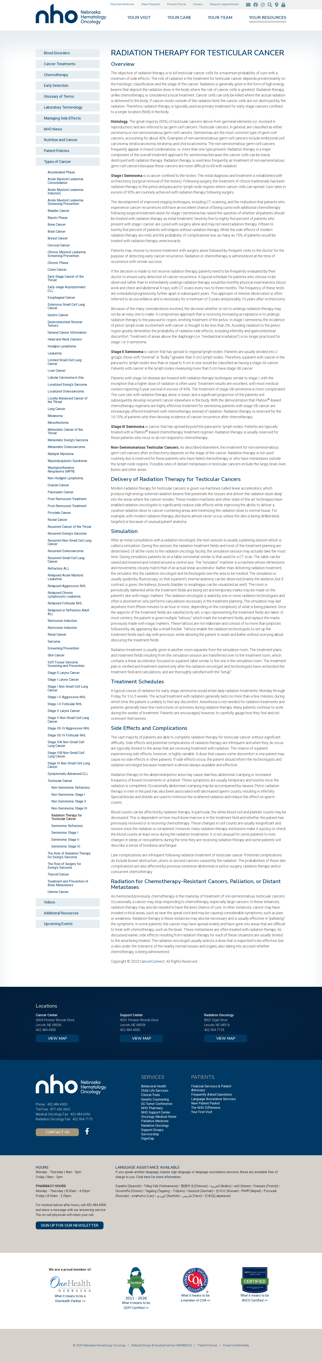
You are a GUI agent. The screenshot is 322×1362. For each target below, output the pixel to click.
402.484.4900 (46, 1030)
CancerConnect (152, 961)
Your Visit (139, 18)
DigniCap (147, 1138)
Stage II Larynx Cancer (64, 711)
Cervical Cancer (59, 245)
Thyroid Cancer (58, 874)
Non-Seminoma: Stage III (69, 808)
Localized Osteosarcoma (66, 391)
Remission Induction (62, 621)
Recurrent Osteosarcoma (65, 551)
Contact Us (57, 1132)
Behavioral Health (153, 1086)
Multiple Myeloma (61, 454)
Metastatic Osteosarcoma (66, 447)
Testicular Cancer (60, 781)
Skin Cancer (56, 655)
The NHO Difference (205, 1108)
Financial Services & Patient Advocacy (211, 1088)
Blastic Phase (58, 218)
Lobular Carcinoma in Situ (66, 378)
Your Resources (267, 18)
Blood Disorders (57, 53)
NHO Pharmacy (152, 1108)
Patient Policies (56, 151)
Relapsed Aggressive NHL (67, 586)
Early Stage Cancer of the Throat (66, 278)
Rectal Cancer (57, 520)
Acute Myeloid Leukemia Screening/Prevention (65, 202)
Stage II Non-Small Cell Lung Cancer (68, 719)
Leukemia (55, 353)
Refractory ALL (58, 568)
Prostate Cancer (59, 513)
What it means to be (254, 1295)
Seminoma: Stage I (64, 833)
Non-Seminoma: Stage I (68, 795)
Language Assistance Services (213, 1099)
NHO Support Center (155, 1112)
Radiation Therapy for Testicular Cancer (66, 817)
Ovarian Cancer (58, 485)
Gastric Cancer (58, 315)
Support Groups (152, 1130)
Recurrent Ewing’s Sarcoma (67, 533)
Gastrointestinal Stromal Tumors (65, 324)
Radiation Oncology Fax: (53, 1119)
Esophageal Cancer (61, 298)
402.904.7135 (214, 1030)
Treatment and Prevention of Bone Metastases (68, 883)
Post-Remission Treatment (67, 499)
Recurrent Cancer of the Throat (69, 527)
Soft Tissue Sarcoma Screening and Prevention (66, 664)
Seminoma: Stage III (65, 846)
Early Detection (56, 85)
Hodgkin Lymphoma (62, 346)
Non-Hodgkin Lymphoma (65, 478)
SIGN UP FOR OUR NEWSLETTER (69, 1225)
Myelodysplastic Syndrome (67, 461)
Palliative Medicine (155, 1121)
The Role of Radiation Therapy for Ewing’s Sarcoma (69, 855)
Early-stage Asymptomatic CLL (67, 289)
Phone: (41, 1104)
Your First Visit (201, 1112)
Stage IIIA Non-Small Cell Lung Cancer (66, 744)
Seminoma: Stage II (65, 840)
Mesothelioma (58, 423)
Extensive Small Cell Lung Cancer (66, 306)
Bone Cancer (57, 224)
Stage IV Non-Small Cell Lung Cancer (69, 765)
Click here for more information (158, 1177)
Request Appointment (224, 4)
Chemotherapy (56, 75)
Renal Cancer (57, 634)
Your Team (220, 18)
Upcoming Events (58, 924)
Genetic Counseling (155, 1099)
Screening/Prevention (63, 648)
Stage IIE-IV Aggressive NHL (69, 728)
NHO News (53, 129)
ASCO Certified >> (255, 1300)
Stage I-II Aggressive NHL (67, 697)
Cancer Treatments (60, 64)
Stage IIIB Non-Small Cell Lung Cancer (66, 754)
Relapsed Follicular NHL (65, 603)
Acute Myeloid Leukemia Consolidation (65, 181)
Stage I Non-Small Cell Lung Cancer (68, 688)
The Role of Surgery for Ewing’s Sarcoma (64, 866)
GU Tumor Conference (156, 1104)
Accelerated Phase (61, 172)
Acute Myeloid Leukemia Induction (65, 191)
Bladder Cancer (58, 211)
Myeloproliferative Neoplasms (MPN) (61, 469)
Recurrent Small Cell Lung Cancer (66, 560)
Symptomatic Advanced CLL (68, 774)
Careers (198, 4)
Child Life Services (154, 1091)
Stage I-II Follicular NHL (65, 704)
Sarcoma (54, 641)
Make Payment (150, 4)
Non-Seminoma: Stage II (68, 801)
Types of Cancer (57, 161)
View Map (57, 1038)
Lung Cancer (56, 409)
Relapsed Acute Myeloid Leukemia (65, 577)
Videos (49, 902)
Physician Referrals (122, 4)
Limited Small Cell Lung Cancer (65, 362)
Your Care (179, 18)
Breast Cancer (58, 238)
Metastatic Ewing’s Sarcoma (68, 440)
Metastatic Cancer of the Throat (65, 431)
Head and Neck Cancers (65, 339)
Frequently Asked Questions (211, 1094)
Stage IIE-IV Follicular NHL (67, 735)
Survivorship (150, 1134)
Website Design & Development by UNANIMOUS (161, 1345)
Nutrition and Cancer (60, 140)
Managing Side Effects (62, 118)
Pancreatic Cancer (61, 492)
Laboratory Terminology (63, 107)
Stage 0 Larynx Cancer (64, 673)
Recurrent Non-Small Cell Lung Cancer (69, 542)
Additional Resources (61, 913)
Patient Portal (176, 4)
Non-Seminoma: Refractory (70, 788)
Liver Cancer (57, 371)
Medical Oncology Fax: (52, 1114)
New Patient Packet (205, 1103)
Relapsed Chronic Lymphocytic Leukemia (64, 594)
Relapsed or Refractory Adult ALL (68, 612)
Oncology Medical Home (158, 1117)
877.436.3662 (60, 1109)
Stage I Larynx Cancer (63, 680)
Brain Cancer (57, 231)
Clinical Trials (150, 1095)
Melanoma (55, 416)
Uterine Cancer (58, 892)
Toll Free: (42, 1109)
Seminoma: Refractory (67, 826)
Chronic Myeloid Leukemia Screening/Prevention (67, 254)
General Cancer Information (67, 332)
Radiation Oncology (155, 1125)
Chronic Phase (58, 263)
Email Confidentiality (236, 1345)
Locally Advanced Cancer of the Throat (67, 400)
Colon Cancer (57, 270)
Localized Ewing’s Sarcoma (67, 385)
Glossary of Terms (59, 96)
